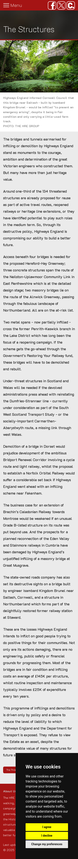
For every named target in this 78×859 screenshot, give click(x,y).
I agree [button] (46, 827)
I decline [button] (46, 835)
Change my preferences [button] (46, 844)
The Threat (11, 769)
